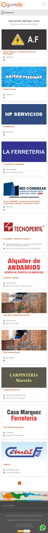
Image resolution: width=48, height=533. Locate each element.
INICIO (7, 516)
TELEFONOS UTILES (26, 516)
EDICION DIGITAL (38, 516)
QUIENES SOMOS (15, 516)
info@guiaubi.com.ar (12, 520)
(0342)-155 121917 (35, 520)
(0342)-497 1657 (24, 520)
